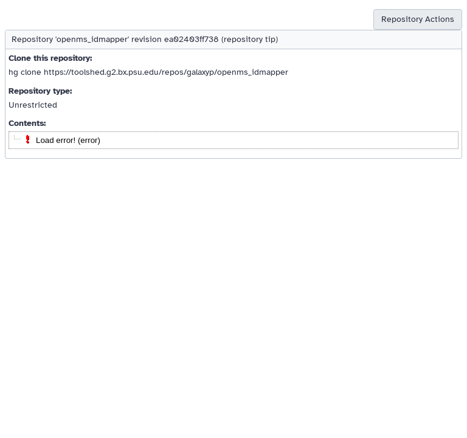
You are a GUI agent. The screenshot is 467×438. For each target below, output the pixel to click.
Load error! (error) (68, 140)
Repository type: (40, 91)
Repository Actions (417, 19)
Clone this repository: (50, 58)
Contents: (27, 123)
